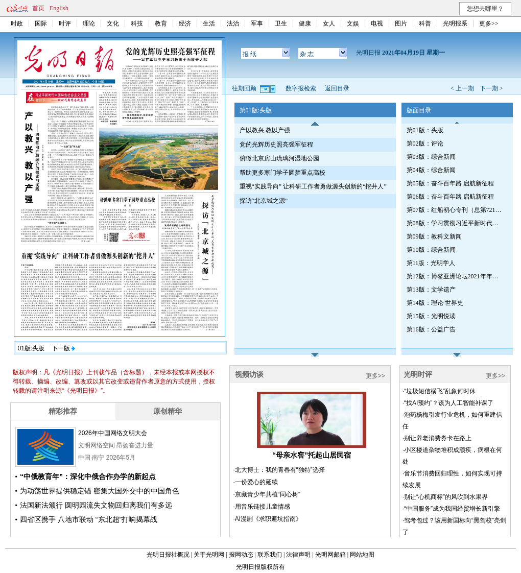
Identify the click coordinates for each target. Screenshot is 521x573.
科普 (425, 23)
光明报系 (455, 23)
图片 (401, 23)
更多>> (489, 23)
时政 (17, 23)
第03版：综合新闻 (431, 156)
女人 (329, 23)
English (59, 8)
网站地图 (362, 554)
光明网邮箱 (330, 554)
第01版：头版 (425, 130)
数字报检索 (301, 88)
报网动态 (241, 554)
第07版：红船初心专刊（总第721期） (455, 209)
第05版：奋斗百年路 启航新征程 (450, 183)
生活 (209, 23)
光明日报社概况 (168, 554)
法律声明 (298, 554)
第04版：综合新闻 (431, 170)
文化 (113, 23)
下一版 (63, 348)
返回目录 (337, 88)
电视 (377, 23)
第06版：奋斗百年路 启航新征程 (450, 196)
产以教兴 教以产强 (265, 130)
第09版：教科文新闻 (434, 236)
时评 (65, 23)
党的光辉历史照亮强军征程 (276, 144)
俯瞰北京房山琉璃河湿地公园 (279, 158)
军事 (257, 23)
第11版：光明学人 (431, 263)
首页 (38, 8)
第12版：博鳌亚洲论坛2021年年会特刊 (455, 276)
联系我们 (269, 554)
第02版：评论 (425, 143)
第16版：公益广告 (431, 329)
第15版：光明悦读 (431, 316)
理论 (89, 23)
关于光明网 (209, 554)
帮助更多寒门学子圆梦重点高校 (282, 172)
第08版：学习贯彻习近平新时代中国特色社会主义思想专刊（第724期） (455, 223)
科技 (137, 23)
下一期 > (491, 88)
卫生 (281, 23)
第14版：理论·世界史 (435, 302)
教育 (161, 23)
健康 (305, 23)
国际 (41, 23)
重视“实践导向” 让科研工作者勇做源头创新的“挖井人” (313, 186)
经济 (185, 23)
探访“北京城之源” (264, 200)
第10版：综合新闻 (431, 249)
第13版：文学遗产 (431, 289)
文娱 (353, 23)
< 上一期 (462, 88)
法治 (233, 23)
